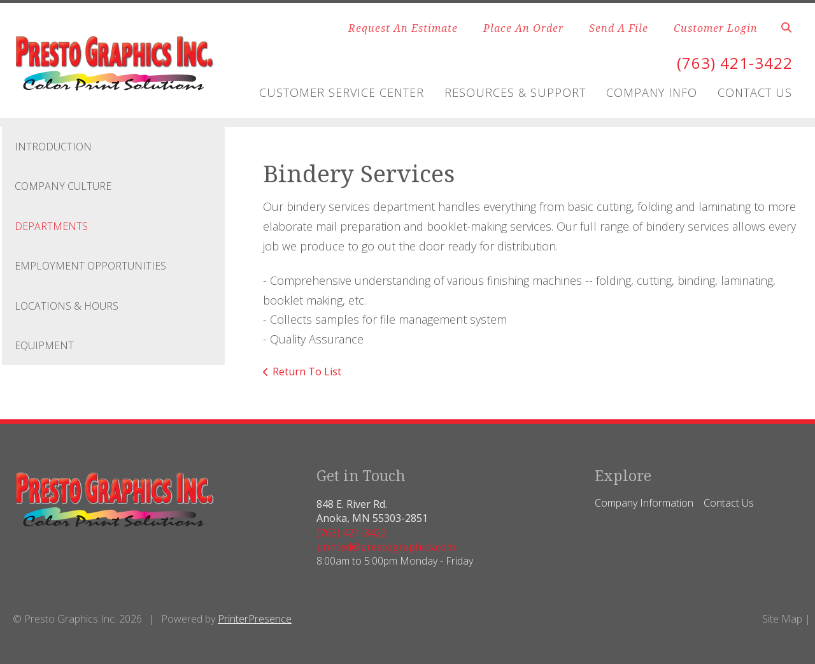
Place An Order (523, 28)
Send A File (618, 28)
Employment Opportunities (90, 266)
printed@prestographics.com (385, 547)
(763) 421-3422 (735, 62)
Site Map (782, 619)
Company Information (644, 503)
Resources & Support (515, 92)
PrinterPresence (255, 619)
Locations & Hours (66, 306)
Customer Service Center (341, 92)
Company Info (651, 92)
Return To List (307, 371)
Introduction (53, 147)
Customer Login (716, 28)
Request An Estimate (403, 28)
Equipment (44, 345)
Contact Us (755, 92)
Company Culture (63, 186)
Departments (51, 226)
